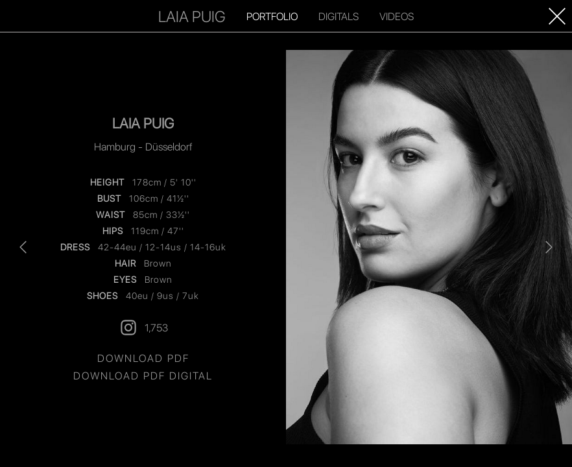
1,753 (143, 327)
